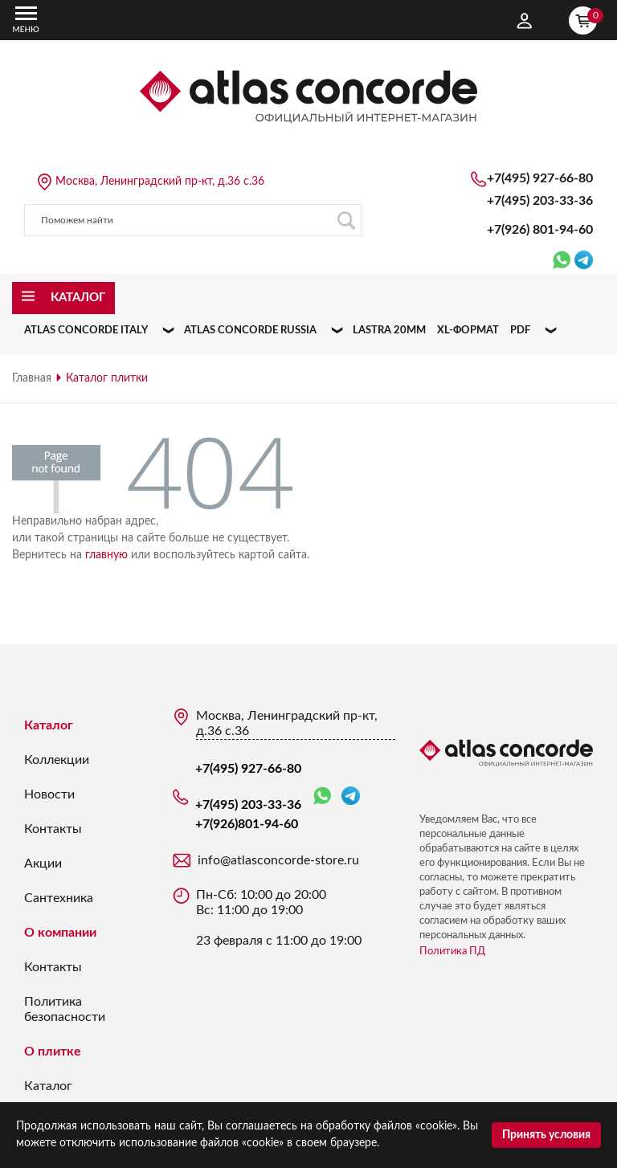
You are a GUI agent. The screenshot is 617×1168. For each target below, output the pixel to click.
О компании (60, 932)
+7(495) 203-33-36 (540, 200)
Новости (49, 794)
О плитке (52, 1051)
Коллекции (56, 759)
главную (106, 555)
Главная (31, 378)
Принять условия (546, 1135)
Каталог (48, 725)
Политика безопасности (64, 1009)
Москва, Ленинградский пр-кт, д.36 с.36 (159, 181)
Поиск (346, 220)
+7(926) (540, 229)
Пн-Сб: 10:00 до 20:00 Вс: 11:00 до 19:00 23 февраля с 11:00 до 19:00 (279, 917)
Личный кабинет (525, 21)
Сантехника (58, 898)
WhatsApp (322, 796)
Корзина (586, 18)
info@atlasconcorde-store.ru (278, 860)
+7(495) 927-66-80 (540, 178)
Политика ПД (452, 951)
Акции (43, 863)
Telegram (350, 795)
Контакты (53, 829)
